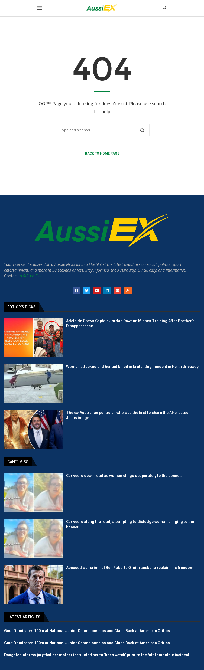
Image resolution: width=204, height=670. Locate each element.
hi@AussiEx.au (32, 275)
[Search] (164, 8)
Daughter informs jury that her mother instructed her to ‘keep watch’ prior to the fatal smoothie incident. (97, 655)
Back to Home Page (102, 153)
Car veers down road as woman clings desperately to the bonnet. (124, 475)
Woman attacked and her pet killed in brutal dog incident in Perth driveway (132, 366)
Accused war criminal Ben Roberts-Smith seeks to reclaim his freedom (129, 568)
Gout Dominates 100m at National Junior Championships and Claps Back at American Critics (87, 631)
